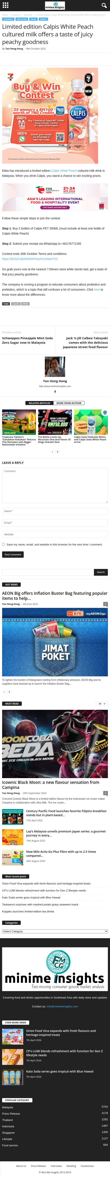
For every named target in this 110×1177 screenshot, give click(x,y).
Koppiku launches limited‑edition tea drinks (28, 911)
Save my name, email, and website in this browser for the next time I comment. (55, 544)
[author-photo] (55, 367)
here (97, 289)
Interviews (56, 1165)
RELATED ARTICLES (39, 403)
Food (33, 19)
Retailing (71, 1165)
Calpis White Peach (64, 170)
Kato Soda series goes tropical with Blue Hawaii (31, 897)
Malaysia (28, 14)
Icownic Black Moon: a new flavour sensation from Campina (50, 785)
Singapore (8, 1132)
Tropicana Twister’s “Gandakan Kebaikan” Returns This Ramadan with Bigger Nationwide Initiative (19, 440)
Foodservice (87, 1165)
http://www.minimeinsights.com (55, 386)
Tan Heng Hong (14, 48)
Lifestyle (7, 1139)
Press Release (11, 1113)
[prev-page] (52, 451)
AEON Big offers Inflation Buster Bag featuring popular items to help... (54, 596)
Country (16, 14)
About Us (21, 1165)
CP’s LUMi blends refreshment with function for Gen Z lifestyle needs (44, 890)
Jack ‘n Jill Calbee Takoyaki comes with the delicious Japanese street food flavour (85, 342)
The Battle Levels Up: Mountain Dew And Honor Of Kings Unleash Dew (54, 439)
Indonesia (8, 1126)
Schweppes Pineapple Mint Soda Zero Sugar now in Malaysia (27, 340)
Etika (25, 303)
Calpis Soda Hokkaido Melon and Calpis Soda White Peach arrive (90, 439)
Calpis (16, 303)
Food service (10, 1145)
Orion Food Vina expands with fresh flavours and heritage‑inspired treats (46, 883)
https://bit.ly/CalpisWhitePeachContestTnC (30, 259)
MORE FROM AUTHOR (68, 403)
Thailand (7, 1120)
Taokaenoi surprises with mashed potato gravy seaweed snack (40, 904)
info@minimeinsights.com (62, 1006)
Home (5, 14)
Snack (43, 19)
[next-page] (57, 451)
